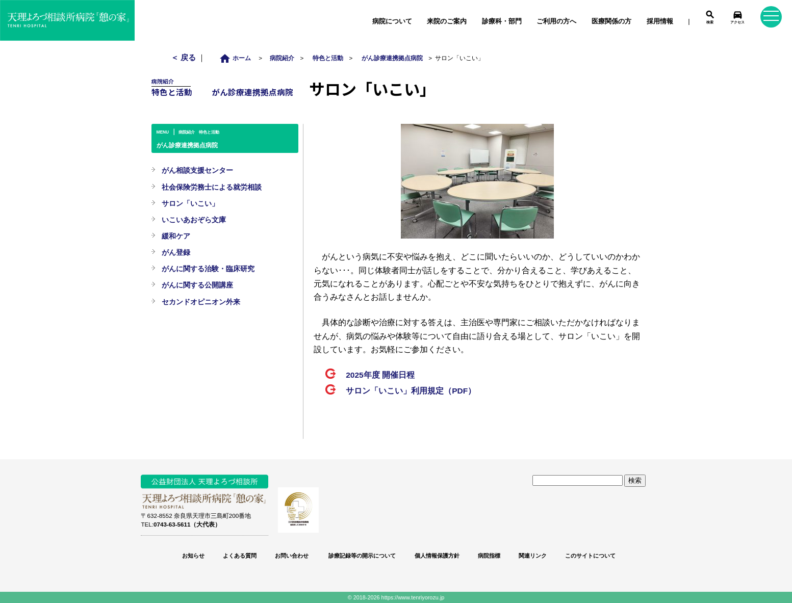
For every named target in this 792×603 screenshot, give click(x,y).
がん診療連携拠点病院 (392, 58)
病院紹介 (282, 58)
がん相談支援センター (197, 170)
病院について (392, 21)
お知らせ (193, 556)
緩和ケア (176, 236)
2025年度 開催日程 (380, 375)
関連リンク (533, 556)
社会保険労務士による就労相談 (212, 187)
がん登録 (176, 252)
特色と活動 (328, 58)
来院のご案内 (447, 21)
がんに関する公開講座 (197, 285)
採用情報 (660, 21)
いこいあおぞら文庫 (194, 220)
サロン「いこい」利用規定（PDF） (411, 390)
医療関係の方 (611, 21)
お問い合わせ (292, 556)
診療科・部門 (502, 21)
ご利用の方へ (556, 21)
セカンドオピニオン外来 (201, 302)
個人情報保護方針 (437, 556)
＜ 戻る (184, 57)
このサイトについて (590, 556)
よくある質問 (240, 556)
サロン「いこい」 (190, 203)
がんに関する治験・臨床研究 (208, 269)
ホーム (238, 58)
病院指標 (489, 556)
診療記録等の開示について (361, 556)
